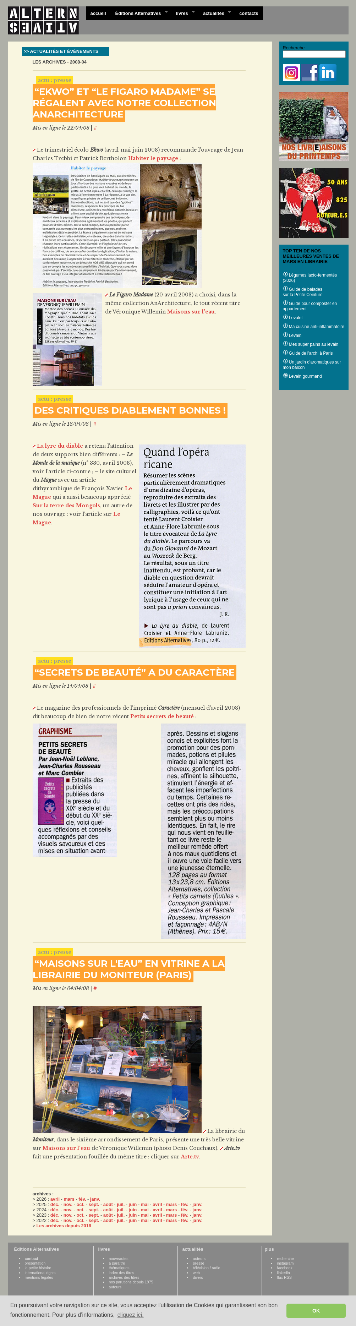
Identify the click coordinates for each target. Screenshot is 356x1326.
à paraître (117, 1263)
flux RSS (284, 1277)
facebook (284, 1268)
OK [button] (316, 1311)
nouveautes (118, 1258)
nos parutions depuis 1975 (131, 1282)
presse (198, 1263)
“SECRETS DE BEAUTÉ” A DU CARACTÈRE (134, 672)
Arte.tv (190, 1156)
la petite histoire (38, 1268)
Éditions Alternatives (139, 13)
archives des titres (124, 1277)
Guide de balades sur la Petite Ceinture (303, 292)
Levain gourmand (302, 376)
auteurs (115, 1287)
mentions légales (39, 1277)
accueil (98, 13)
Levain (292, 335)
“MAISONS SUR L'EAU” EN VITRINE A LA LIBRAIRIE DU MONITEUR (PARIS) (129, 969)
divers (198, 1277)
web (196, 1273)
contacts (248, 13)
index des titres (122, 1273)
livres (183, 13)
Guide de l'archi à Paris (308, 353)
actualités (214, 13)
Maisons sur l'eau (191, 312)
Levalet (293, 317)
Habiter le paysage (153, 158)
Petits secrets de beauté (162, 716)
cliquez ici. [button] (130, 1315)
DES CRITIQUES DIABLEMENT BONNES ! (130, 410)
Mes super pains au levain (311, 344)
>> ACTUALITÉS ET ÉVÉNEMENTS (61, 51)
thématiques (119, 1268)
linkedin (283, 1273)
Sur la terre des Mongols (66, 505)
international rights (40, 1273)
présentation (35, 1263)
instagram (285, 1263)
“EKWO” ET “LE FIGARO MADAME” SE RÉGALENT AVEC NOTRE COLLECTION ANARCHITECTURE (124, 103)
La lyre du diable (60, 446)
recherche (285, 1258)
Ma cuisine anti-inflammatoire (313, 326)
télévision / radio (206, 1268)
